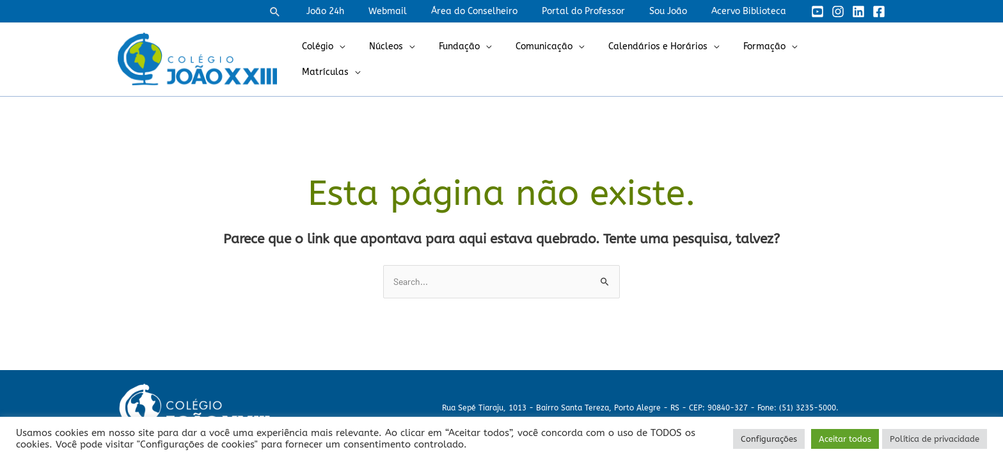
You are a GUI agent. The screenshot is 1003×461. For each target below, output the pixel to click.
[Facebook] (879, 11)
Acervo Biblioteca (752, 11)
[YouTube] (817, 11)
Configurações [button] (769, 439)
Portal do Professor (599, 11)
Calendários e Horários (667, 59)
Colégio (352, 59)
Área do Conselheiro (497, 11)
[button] (313, 11)
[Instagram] (838, 11)
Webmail (416, 11)
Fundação (481, 59)
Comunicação (560, 59)
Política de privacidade (934, 439)
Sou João (678, 11)
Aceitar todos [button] (845, 439)
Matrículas (841, 59)
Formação (767, 59)
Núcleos (415, 59)
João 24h (360, 11)
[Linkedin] (858, 11)
